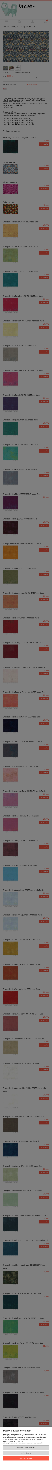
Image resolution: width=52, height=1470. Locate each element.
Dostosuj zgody (26, 1453)
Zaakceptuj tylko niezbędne (26, 1447)
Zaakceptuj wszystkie (26, 1458)
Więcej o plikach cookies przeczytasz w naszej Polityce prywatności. (23, 1443)
